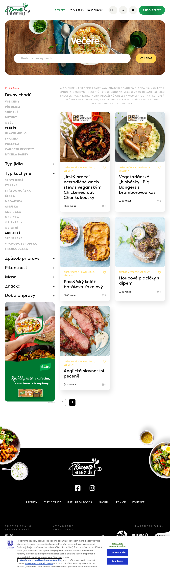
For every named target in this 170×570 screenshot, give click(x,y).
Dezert (11, 117)
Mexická (12, 217)
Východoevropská (21, 243)
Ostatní (11, 228)
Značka (13, 286)
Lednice (120, 502)
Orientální (14, 222)
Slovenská (14, 180)
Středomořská (18, 190)
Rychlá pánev (16, 154)
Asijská (11, 206)
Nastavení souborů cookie (39, 563)
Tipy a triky (77, 10)
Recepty (60, 10)
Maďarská (13, 201)
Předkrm (12, 107)
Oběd (9, 123)
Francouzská (16, 249)
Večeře (11, 128)
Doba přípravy (20, 295)
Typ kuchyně (18, 173)
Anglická (13, 233)
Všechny (12, 101)
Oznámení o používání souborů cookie (40, 560)
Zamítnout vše (117, 552)
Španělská (14, 238)
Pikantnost (16, 267)
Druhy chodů (18, 95)
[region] (85, 553)
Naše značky (94, 10)
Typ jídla (14, 164)
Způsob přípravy (22, 258)
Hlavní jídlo (16, 133)
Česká (10, 196)
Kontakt (138, 502)
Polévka (12, 144)
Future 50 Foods (79, 502)
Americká (13, 212)
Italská (11, 185)
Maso (11, 277)
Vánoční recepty (19, 149)
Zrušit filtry (12, 88)
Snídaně (12, 112)
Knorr (103, 502)
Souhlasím (117, 561)
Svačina (11, 138)
